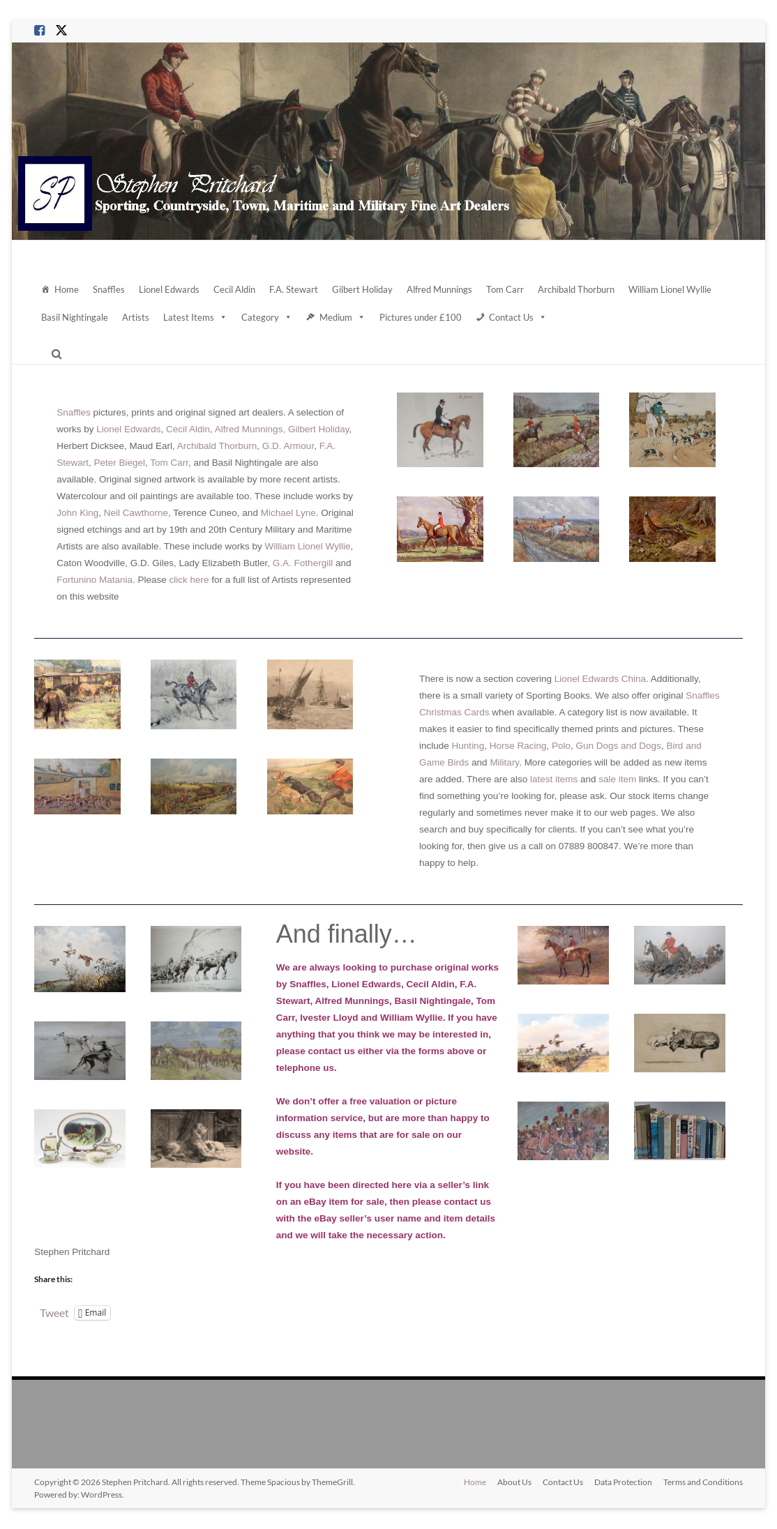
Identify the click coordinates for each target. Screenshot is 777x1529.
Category (266, 317)
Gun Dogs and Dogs (618, 745)
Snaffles (109, 289)
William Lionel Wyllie (669, 289)
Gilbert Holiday (362, 289)
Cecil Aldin (234, 289)
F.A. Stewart (293, 289)
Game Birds (444, 762)
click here (189, 580)
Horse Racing (518, 745)
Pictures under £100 (420, 317)
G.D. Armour (288, 446)
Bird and (683, 745)
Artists (135, 317)
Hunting (468, 745)
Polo (561, 745)
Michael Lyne (288, 513)
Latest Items (195, 317)
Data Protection (623, 1482)
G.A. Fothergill (303, 563)
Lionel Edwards (169, 289)
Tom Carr (505, 289)
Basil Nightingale (74, 317)
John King (77, 513)
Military (504, 762)
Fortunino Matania (94, 580)
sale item (617, 779)
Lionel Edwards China (600, 679)
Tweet (54, 1312)
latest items (554, 779)
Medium (342, 317)
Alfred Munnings (439, 289)
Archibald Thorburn (576, 289)
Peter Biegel (119, 462)
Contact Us (518, 317)
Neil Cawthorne (136, 513)
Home (66, 289)
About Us (514, 1482)
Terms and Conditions (703, 1482)
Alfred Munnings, (250, 429)
